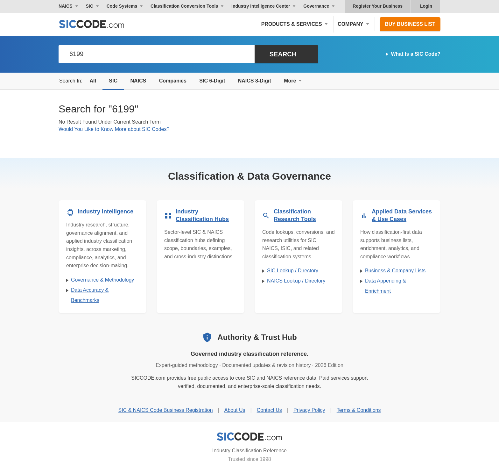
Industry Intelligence (105, 211)
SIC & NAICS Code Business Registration (165, 410)
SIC (113, 80)
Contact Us (269, 410)
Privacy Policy (309, 410)
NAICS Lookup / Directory (296, 280)
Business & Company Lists (395, 270)
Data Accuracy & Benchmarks (90, 295)
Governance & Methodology (102, 280)
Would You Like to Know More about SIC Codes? (114, 129)
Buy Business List (410, 24)
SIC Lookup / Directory (292, 270)
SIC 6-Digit (212, 80)
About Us (234, 410)
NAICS (138, 80)
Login (426, 6)
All (92, 80)
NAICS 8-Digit (254, 80)
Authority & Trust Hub (257, 337)
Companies (172, 80)
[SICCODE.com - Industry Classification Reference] (249, 436)
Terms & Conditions (359, 410)
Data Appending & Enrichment (385, 286)
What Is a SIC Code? (415, 54)
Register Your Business (378, 6)
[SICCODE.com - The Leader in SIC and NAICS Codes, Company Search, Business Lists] (98, 24)
